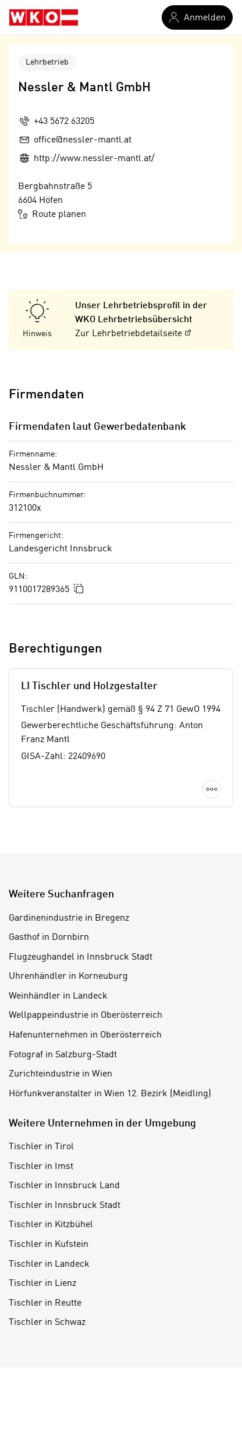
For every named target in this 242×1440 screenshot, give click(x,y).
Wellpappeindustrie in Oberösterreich (85, 1015)
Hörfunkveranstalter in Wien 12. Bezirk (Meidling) (110, 1094)
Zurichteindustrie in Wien (60, 1074)
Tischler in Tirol (41, 1147)
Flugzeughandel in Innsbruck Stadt (80, 957)
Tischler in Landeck (49, 1264)
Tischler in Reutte (45, 1303)
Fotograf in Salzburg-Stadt (63, 1055)
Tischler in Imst (41, 1166)
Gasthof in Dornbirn (49, 937)
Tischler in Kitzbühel (51, 1224)
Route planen (52, 214)
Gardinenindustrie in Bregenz (69, 918)
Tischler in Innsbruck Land (64, 1186)
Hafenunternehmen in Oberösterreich (85, 1035)
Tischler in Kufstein (48, 1244)
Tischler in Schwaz (47, 1322)
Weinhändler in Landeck (58, 996)
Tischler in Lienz (42, 1283)
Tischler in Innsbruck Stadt (64, 1205)
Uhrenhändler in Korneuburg (68, 976)
